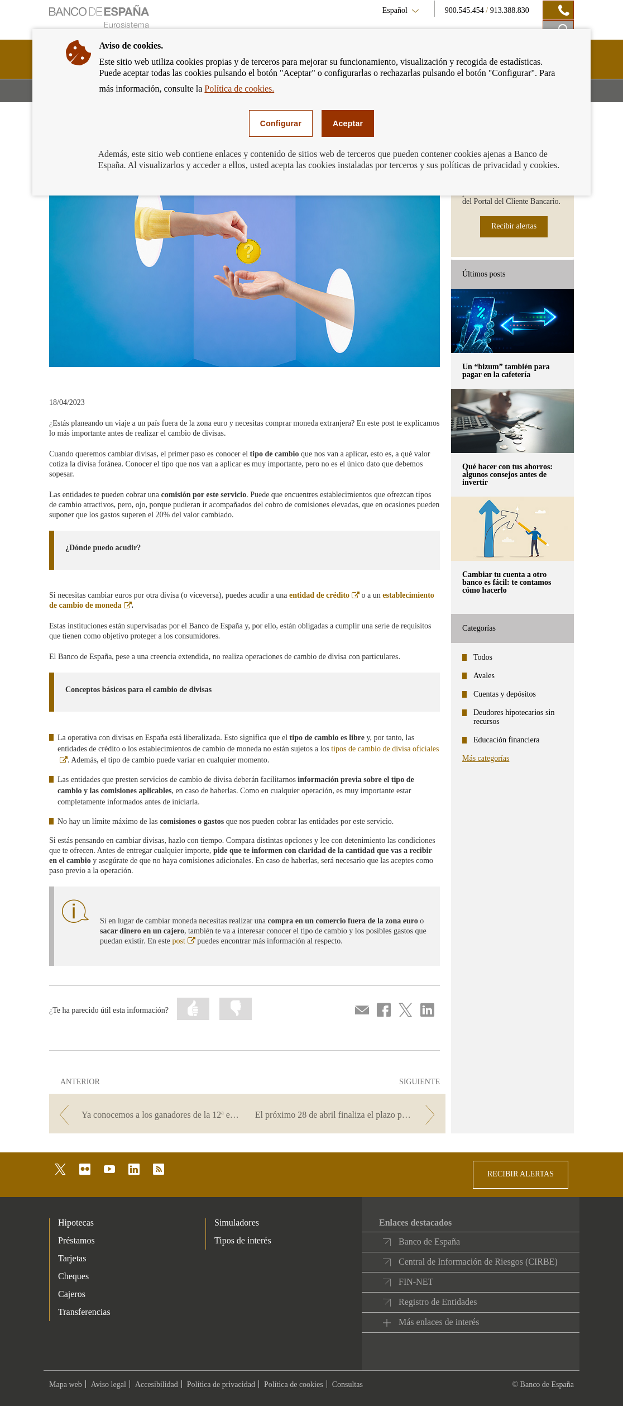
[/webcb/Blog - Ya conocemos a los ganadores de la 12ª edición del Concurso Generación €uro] (147, 1114)
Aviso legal (108, 1384)
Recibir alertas (513, 226)
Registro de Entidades (438, 1302)
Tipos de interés (242, 1240)
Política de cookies (293, 1384)
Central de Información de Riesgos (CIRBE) (478, 1261)
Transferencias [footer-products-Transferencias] (84, 1312)
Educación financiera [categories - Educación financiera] (506, 740)
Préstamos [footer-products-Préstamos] (76, 1240)
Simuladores (236, 1222)
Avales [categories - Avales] (484, 675)
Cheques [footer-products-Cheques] (73, 1276)
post (183, 941)
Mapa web (65, 1384)
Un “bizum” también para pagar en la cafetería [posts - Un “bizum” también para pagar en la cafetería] (506, 371)
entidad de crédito (324, 595)
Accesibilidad (156, 1384)
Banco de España (429, 1241)
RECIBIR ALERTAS (520, 1174)
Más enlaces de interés (439, 1322)
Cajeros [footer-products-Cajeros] (71, 1294)
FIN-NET (416, 1281)
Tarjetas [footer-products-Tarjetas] (72, 1258)
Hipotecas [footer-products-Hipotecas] (76, 1222)
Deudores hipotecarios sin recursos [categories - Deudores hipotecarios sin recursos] (513, 717)
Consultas (347, 1384)
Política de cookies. (239, 88)
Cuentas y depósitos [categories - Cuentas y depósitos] (504, 694)
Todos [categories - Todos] (482, 657)
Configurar (280, 123)
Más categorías (485, 758)
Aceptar (348, 123)
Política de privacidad (221, 1384)
